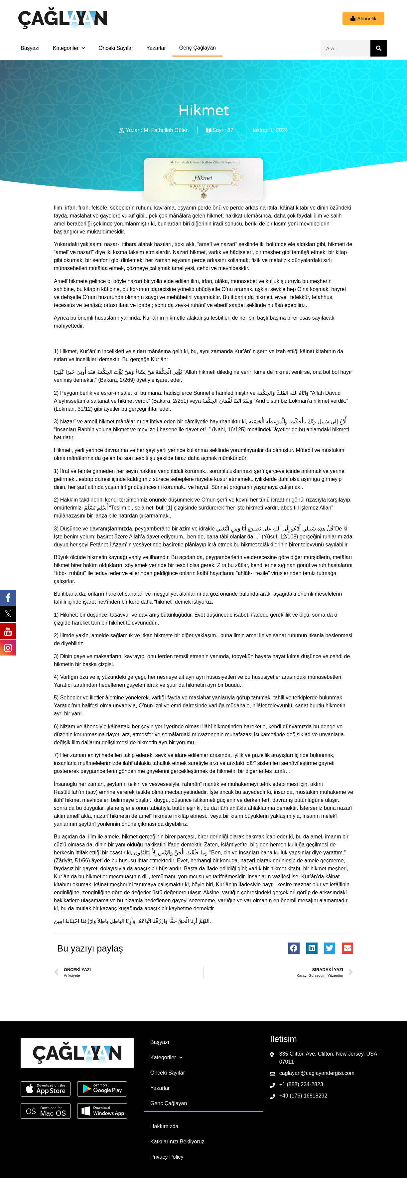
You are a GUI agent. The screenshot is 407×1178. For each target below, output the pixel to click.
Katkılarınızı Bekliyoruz (177, 1141)
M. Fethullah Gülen (166, 130)
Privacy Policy (167, 1157)
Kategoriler (69, 48)
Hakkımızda (164, 1126)
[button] (294, 948)
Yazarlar (156, 48)
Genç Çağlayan (197, 48)
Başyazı (30, 48)
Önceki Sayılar (115, 48)
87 (230, 130)
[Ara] (378, 48)
